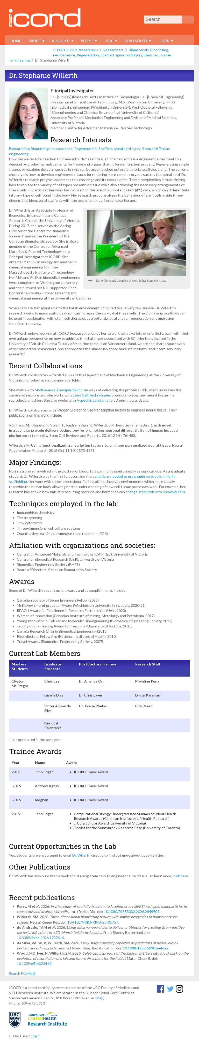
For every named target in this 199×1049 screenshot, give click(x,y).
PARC (109, 42)
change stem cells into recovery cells (155, 492)
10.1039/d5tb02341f (33, 963)
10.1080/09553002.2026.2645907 (131, 911)
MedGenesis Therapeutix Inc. (59, 390)
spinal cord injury (128, 55)
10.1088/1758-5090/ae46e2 (145, 948)
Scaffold (107, 55)
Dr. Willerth (81, 855)
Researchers (113, 50)
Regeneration (88, 55)
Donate (17, 50)
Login (35, 1036)
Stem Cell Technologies (92, 395)
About (35, 42)
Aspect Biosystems (92, 400)
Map (99, 998)
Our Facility (136, 42)
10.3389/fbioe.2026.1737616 (40, 937)
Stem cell (151, 55)
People (87, 42)
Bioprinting (159, 50)
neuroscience (64, 55)
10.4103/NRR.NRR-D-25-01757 (92, 922)
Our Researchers (84, 50)
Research (61, 42)
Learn (164, 42)
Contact (40, 50)
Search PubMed (22, 973)
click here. (181, 876)
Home (15, 41)
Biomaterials (139, 50)
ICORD (59, 50)
